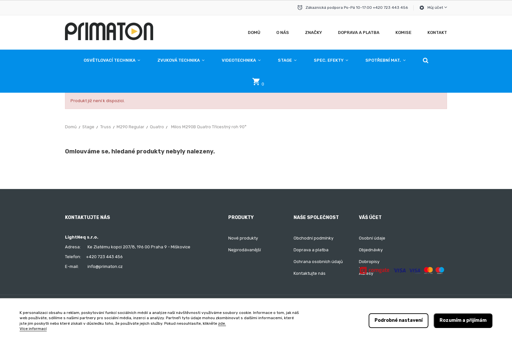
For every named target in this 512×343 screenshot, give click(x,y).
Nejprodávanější (244, 249)
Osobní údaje (372, 238)
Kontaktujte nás (310, 273)
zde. (222, 323)
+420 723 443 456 (104, 256)
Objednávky (371, 249)
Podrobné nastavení (399, 320)
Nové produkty (243, 238)
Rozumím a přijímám (463, 320)
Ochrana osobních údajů (318, 261)
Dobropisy (369, 261)
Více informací (33, 328)
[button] (425, 60)
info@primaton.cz (105, 266)
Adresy (366, 273)
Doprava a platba (311, 249)
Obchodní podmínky (313, 238)
